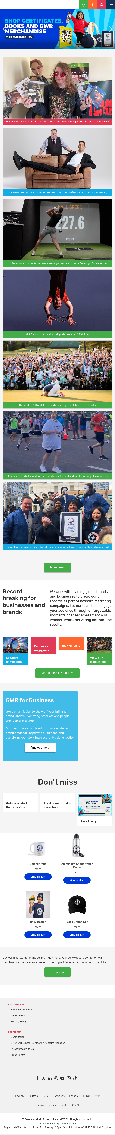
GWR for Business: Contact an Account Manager (38, 1044)
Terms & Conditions (21, 1011)
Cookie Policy (18, 1017)
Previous (4, 28)
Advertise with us (24, 1050)
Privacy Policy (19, 1023)
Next (110, 28)
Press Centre (18, 1056)
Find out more (40, 748)
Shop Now (57, 973)
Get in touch (18, 1038)
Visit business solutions (57, 673)
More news (57, 567)
